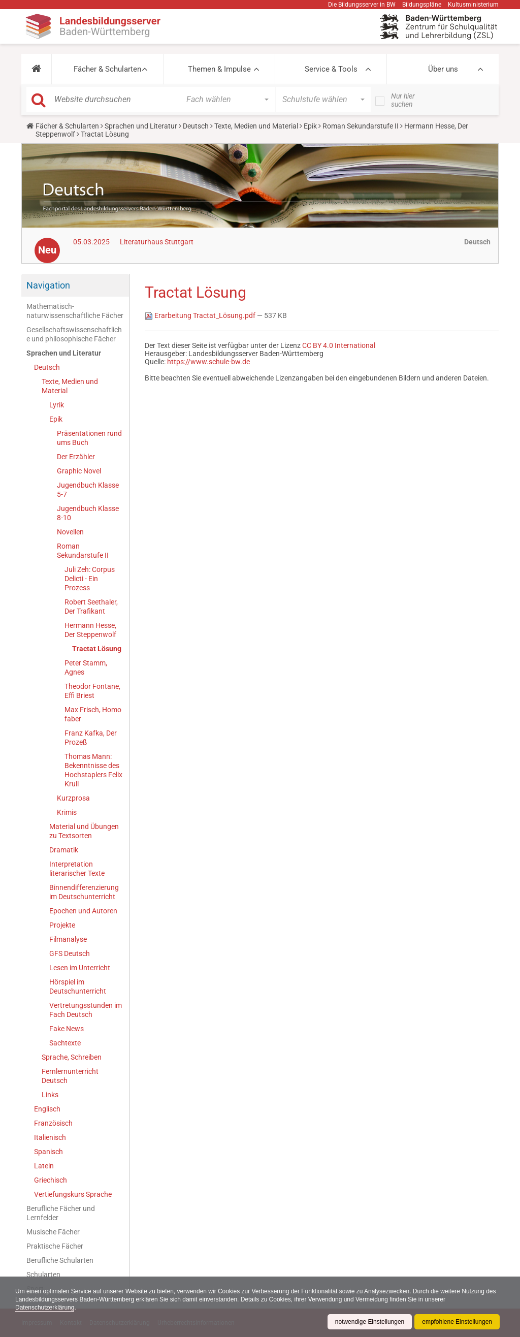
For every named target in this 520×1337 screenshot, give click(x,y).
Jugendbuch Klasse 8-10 (88, 513)
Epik (310, 126)
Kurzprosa (73, 798)
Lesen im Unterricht (79, 968)
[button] (36, 69)
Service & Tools (331, 69)
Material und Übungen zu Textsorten (84, 831)
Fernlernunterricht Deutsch (70, 1076)
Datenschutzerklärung (45, 1307)
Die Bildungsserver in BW (362, 4)
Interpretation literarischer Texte (77, 868)
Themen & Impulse (219, 69)
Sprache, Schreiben (72, 1057)
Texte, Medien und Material (256, 126)
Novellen (70, 532)
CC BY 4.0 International (338, 345)
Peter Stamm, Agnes (85, 667)
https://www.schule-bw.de (208, 362)
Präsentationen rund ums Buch (89, 438)
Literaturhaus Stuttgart (156, 242)
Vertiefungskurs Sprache (73, 1194)
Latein (44, 1166)
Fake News (66, 1029)
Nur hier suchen (403, 100)
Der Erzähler (76, 457)
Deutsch (196, 126)
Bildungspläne (421, 4)
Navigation (48, 285)
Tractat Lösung (96, 649)
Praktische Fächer (54, 1246)
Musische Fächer (53, 1232)
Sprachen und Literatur (141, 126)
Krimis (67, 812)
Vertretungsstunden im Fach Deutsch (85, 1009)
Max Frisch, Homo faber (92, 714)
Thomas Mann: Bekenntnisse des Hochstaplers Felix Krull (93, 770)
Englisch (47, 1109)
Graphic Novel (79, 471)
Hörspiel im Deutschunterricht (77, 986)
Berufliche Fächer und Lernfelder (60, 1213)
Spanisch (48, 1152)
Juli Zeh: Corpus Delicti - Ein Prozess (89, 578)
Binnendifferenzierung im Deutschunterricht (84, 892)
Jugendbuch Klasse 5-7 (88, 489)
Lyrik (56, 405)
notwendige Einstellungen (369, 1321)
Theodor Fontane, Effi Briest (92, 690)
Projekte (62, 925)
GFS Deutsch (69, 953)
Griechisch (50, 1180)
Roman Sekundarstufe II (360, 126)
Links (50, 1095)
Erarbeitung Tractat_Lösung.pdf (201, 315)
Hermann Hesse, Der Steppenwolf (90, 630)
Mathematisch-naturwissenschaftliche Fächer (74, 311)
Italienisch (50, 1137)
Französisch (53, 1123)
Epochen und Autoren (83, 911)
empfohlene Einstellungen (457, 1321)
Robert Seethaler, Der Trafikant (91, 606)
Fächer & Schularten (107, 69)
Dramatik (63, 850)
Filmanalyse (68, 939)
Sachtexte (65, 1043)
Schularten (43, 1274)
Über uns (443, 69)
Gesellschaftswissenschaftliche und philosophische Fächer (74, 334)
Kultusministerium (473, 4)
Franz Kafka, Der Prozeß (90, 737)
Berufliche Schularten (59, 1260)
